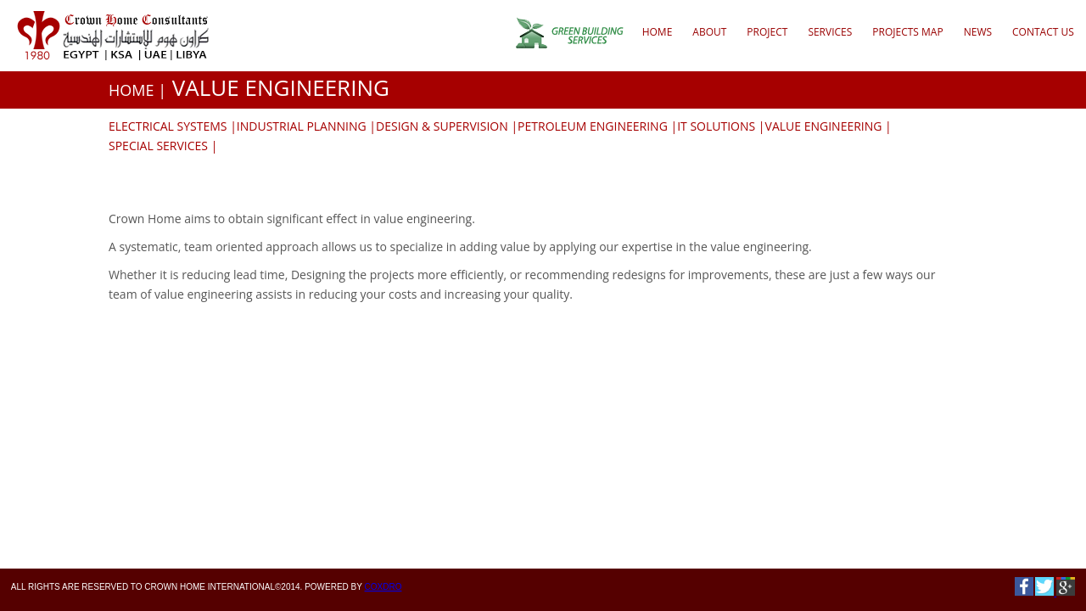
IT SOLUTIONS (716, 126)
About (709, 32)
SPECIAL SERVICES (158, 145)
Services (830, 32)
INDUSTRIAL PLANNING (302, 126)
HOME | (137, 90)
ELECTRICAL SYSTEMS (168, 126)
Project (767, 32)
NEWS (978, 32)
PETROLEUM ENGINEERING (593, 126)
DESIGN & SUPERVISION (442, 126)
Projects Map (907, 32)
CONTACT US (1043, 32)
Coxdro (383, 586)
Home (657, 32)
